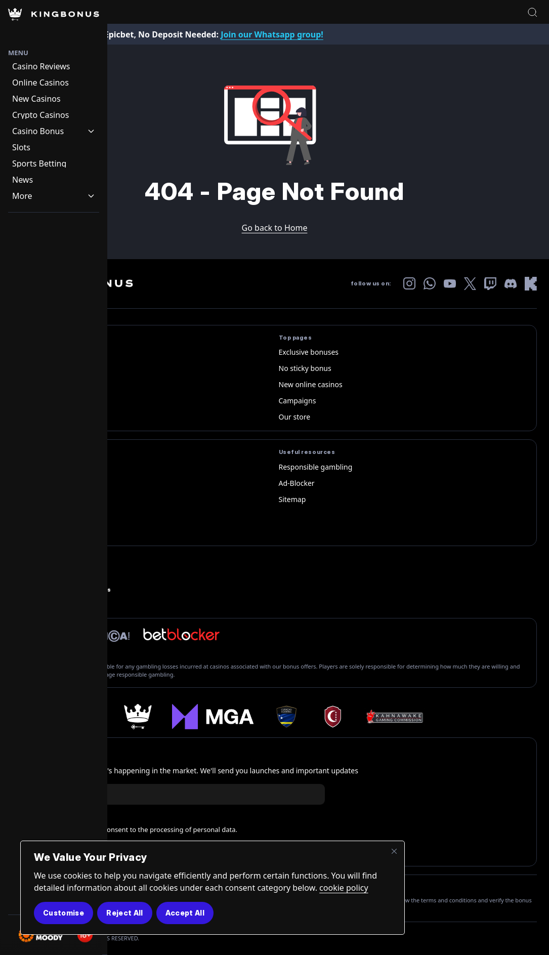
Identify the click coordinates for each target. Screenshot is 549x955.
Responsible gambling (316, 467)
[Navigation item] (53, 66)
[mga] (212, 716)
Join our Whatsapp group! (272, 34)
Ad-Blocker (297, 483)
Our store (295, 417)
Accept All (185, 912)
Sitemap (292, 499)
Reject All (124, 912)
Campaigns (297, 400)
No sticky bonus (305, 368)
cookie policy (343, 887)
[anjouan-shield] (332, 716)
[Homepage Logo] (53, 24)
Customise (63, 912)
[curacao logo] (286, 716)
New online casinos (311, 384)
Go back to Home (275, 227)
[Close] (394, 851)
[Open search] (532, 12)
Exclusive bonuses (309, 352)
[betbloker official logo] (181, 634)
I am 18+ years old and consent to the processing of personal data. (134, 829)
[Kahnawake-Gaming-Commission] (395, 716)
